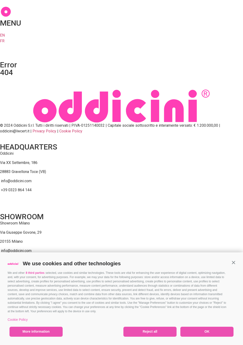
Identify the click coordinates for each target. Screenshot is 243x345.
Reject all (150, 331)
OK (207, 331)
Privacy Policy (44, 131)
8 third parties (35, 273)
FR (2, 41)
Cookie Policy (18, 320)
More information (36, 331)
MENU (10, 23)
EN (2, 35)
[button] (233, 262)
